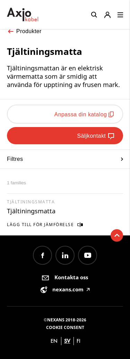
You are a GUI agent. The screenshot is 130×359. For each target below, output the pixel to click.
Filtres (65, 159)
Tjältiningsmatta (31, 211)
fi (78, 341)
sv (67, 341)
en (54, 341)
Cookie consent (65, 327)
